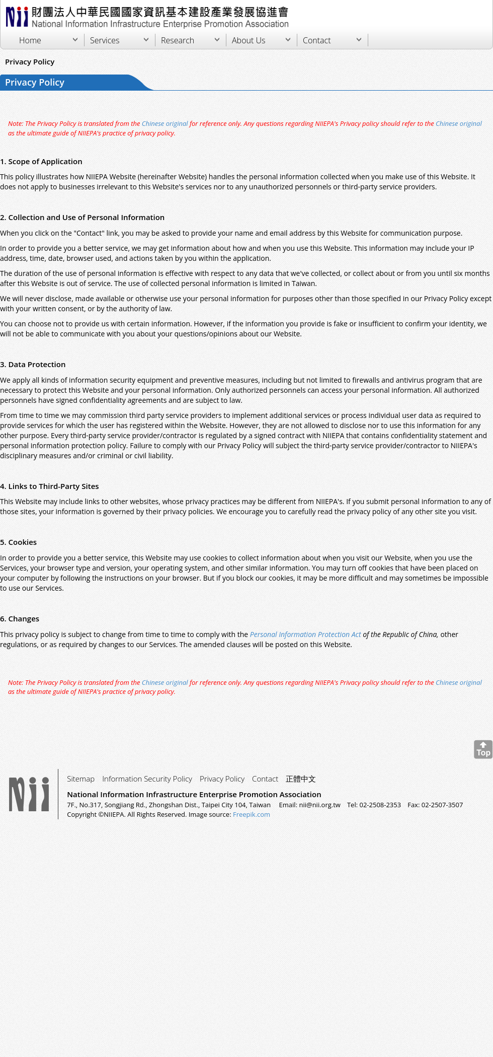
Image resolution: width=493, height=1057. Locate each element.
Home (30, 40)
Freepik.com (251, 814)
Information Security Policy (147, 778)
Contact (317, 40)
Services (105, 40)
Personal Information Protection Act (306, 634)
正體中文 (301, 778)
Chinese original (164, 123)
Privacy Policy (222, 778)
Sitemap (81, 778)
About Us (248, 40)
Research (177, 40)
